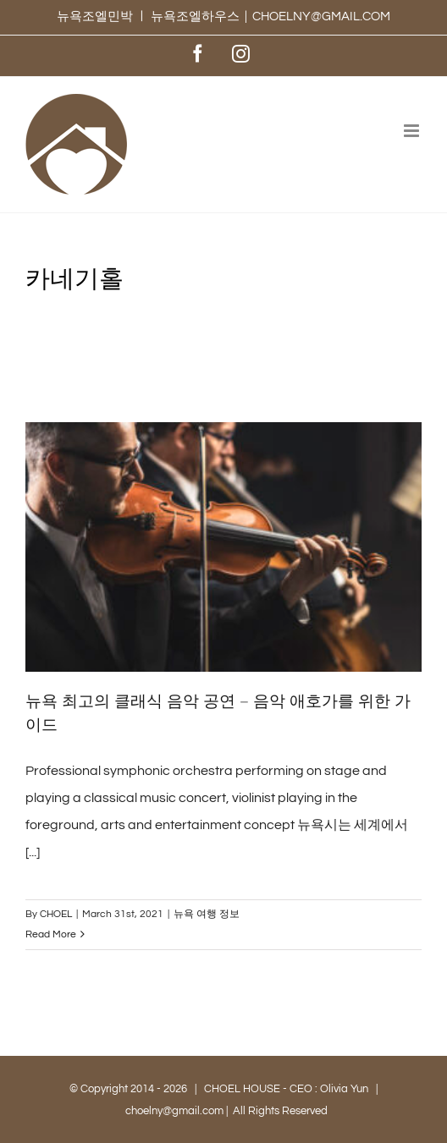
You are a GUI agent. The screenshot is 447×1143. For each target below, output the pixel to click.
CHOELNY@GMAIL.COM (321, 16)
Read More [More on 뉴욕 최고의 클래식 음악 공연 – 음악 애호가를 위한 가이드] (50, 934)
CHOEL (56, 914)
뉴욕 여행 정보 (207, 914)
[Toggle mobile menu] (413, 131)
